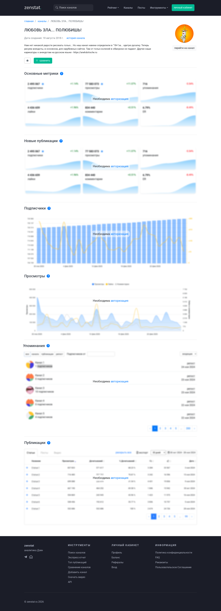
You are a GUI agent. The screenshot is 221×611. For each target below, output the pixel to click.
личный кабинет (183, 7)
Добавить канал (77, 572)
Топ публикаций (77, 562)
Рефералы (117, 562)
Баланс (116, 557)
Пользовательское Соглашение (173, 567)
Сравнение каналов (79, 567)
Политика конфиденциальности (173, 552)
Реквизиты (161, 562)
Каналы (128, 7)
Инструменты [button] (158, 7)
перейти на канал (184, 48)
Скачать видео (76, 577)
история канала (76, 38)
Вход (114, 567)
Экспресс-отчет (77, 557)
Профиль (117, 552)
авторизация (119, 99)
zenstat (32, 7)
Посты (141, 7)
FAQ (157, 557)
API (70, 582)
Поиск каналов (76, 552)
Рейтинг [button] (112, 7)
